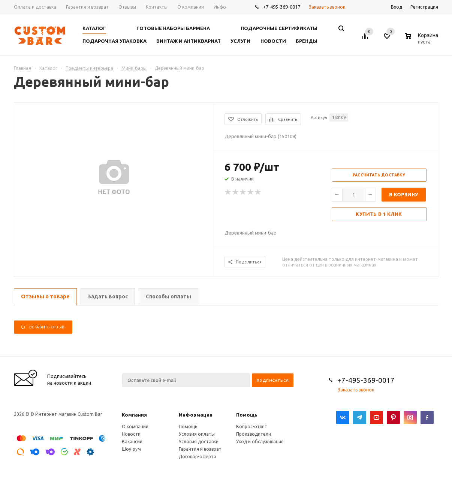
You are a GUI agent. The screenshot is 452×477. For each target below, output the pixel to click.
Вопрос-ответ (251, 426)
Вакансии (132, 441)
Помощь (246, 414)
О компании (135, 426)
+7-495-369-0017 (281, 6)
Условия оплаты (197, 434)
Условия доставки (199, 441)
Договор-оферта (197, 456)
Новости (131, 434)
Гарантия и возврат (200, 449)
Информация (196, 414)
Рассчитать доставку (379, 175)
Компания (134, 414)
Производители (253, 434)
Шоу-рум (131, 449)
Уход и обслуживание (260, 441)
